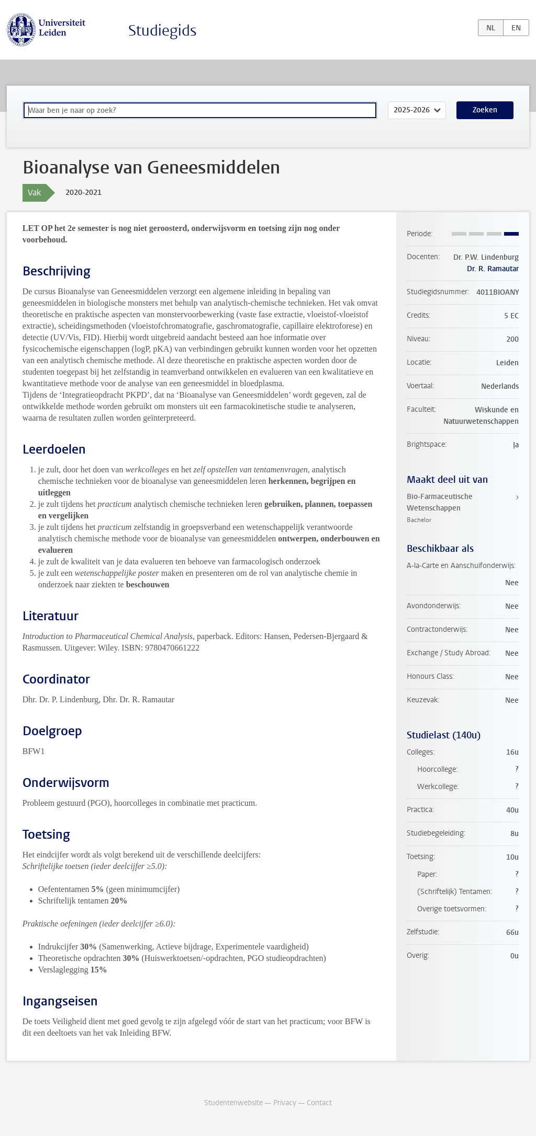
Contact (319, 1103)
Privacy (284, 1103)
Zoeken (485, 110)
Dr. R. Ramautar (493, 269)
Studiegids (162, 30)
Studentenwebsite (233, 1103)
